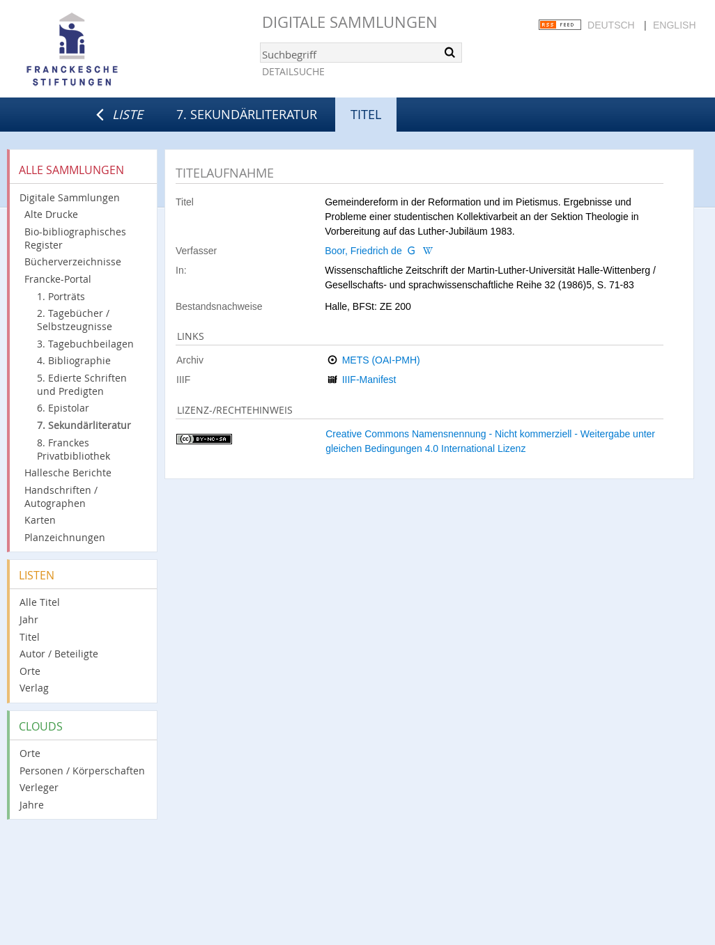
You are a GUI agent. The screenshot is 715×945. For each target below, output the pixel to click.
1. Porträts (61, 296)
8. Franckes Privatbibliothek (73, 449)
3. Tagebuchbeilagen (85, 343)
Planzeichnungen (64, 537)
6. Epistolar (63, 407)
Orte (30, 671)
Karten (40, 519)
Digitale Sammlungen (350, 22)
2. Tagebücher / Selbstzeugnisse (74, 319)
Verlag (34, 687)
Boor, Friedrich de (363, 250)
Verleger (39, 787)
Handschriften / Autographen (61, 496)
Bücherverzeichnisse (72, 261)
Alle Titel (40, 602)
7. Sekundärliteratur (246, 114)
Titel (30, 636)
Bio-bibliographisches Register (75, 238)
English (674, 25)
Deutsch (611, 25)
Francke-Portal (57, 279)
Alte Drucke (51, 214)
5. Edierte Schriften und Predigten (82, 384)
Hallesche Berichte (68, 472)
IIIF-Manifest (369, 379)
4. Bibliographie (74, 360)
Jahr (29, 619)
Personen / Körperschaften (82, 770)
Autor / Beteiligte (59, 653)
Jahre (32, 804)
